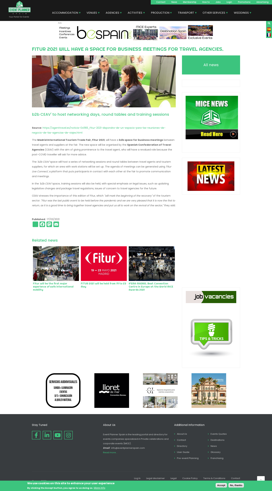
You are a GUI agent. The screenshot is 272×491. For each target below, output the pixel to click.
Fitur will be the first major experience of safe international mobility (53, 286)
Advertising (262, 2)
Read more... (110, 452)
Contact (160, 2)
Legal (174, 478)
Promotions (244, 2)
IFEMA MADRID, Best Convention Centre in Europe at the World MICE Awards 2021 (151, 286)
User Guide (183, 452)
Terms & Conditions (214, 478)
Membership (189, 2)
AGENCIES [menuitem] (112, 13)
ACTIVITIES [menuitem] (135, 13)
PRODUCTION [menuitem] (160, 13)
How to (206, 2)
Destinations (217, 440)
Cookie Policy (190, 478)
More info (99, 488)
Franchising (217, 458)
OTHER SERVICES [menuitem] (214, 13)
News (174, 2)
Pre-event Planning (188, 458)
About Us (182, 434)
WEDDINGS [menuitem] (241, 13)
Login (229, 2)
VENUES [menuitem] (92, 13)
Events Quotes (219, 434)
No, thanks (236, 485)
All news (211, 64)
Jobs (218, 2)
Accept (221, 485)
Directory (182, 446)
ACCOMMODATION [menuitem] (65, 13)
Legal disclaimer (155, 478)
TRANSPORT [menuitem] (186, 13)
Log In (137, 478)
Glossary (215, 452)
